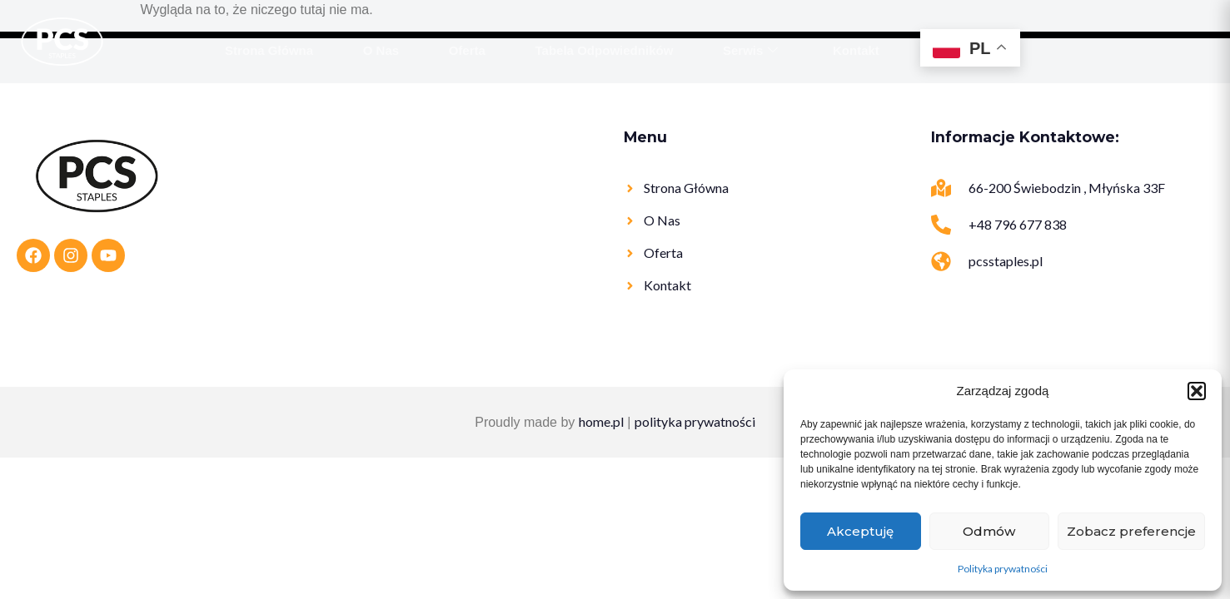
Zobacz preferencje (1131, 531)
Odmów (989, 531)
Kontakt (857, 50)
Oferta (467, 50)
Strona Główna (269, 50)
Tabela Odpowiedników (604, 50)
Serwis (751, 50)
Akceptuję (860, 531)
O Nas (381, 50)
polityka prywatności (695, 421)
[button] (1196, 391)
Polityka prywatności (1003, 568)
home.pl (601, 421)
